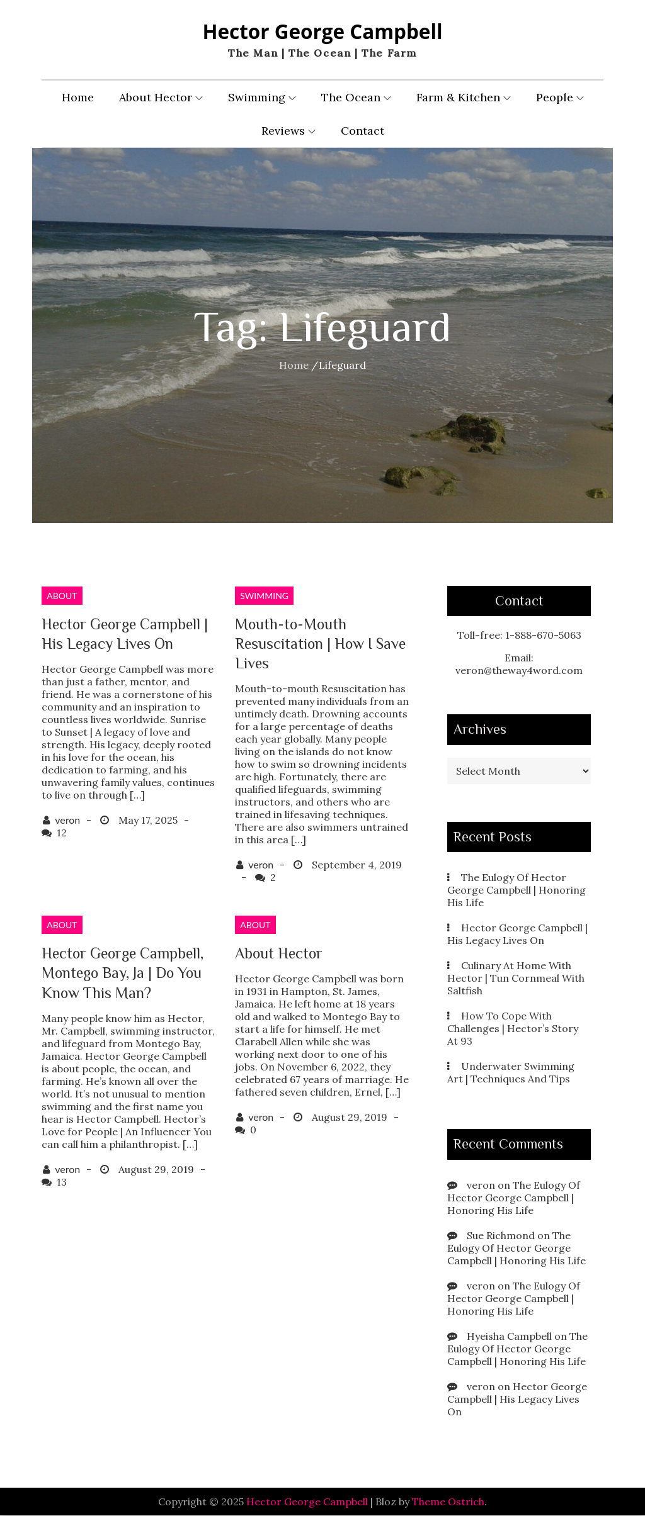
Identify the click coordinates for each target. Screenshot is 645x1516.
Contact (362, 131)
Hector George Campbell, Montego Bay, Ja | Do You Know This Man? (122, 973)
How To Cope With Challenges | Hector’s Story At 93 (512, 1029)
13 (62, 1182)
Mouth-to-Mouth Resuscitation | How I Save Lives (320, 644)
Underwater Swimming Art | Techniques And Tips (510, 1073)
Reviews (288, 131)
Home (78, 98)
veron (67, 820)
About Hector (161, 98)
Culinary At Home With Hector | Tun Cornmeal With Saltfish (516, 978)
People (560, 98)
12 (62, 833)
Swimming (262, 98)
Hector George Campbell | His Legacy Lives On (517, 934)
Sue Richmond (501, 1236)
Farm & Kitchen (463, 98)
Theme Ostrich (448, 1502)
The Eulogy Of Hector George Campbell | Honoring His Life (516, 890)
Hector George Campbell (322, 31)
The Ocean (356, 98)
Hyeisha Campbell (509, 1336)
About (62, 596)
